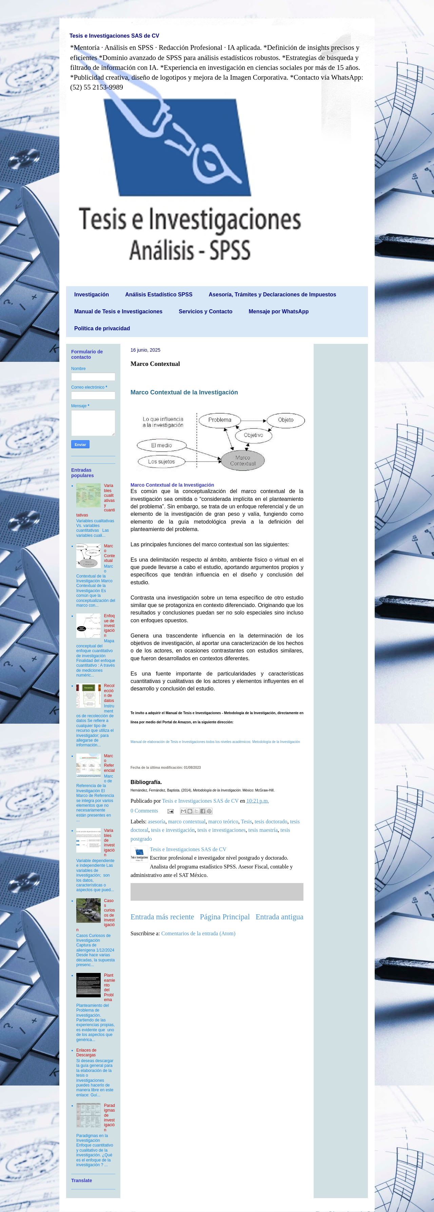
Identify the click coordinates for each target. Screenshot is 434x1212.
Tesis (246, 821)
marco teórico (223, 821)
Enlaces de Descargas (86, 1052)
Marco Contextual (109, 553)
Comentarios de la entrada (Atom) (198, 933)
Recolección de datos (109, 693)
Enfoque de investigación (109, 625)
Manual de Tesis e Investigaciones (118, 311)
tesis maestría (263, 830)
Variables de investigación (109, 842)
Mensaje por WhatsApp (279, 311)
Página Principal (225, 917)
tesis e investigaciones (221, 830)
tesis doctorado (271, 821)
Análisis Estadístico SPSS (158, 294)
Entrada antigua (279, 917)
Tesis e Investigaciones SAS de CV (114, 36)
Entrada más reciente (162, 917)
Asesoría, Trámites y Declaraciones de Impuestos (272, 294)
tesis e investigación (173, 830)
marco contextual (187, 821)
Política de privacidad (102, 328)
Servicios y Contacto (205, 311)
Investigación (91, 294)
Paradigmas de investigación (109, 1117)
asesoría (156, 821)
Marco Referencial (109, 763)
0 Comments (144, 811)
